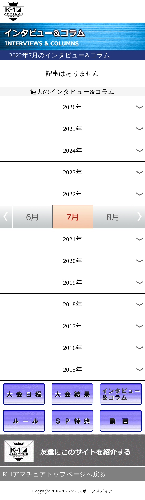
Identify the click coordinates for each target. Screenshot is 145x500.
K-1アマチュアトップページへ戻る (54, 474)
